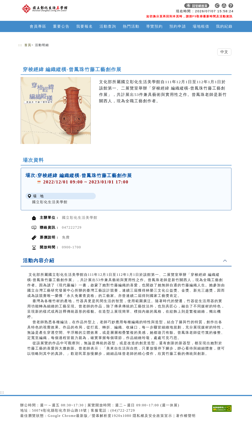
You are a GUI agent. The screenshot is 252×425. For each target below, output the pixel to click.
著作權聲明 (186, 416)
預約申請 (177, 26)
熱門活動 (131, 26)
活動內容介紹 (38, 260)
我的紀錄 (224, 26)
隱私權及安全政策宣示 (152, 416)
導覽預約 (154, 26)
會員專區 (38, 26)
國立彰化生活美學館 (50, 202)
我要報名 (84, 26)
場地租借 (201, 26)
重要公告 (61, 26)
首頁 (27, 45)
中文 (224, 52)
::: (20, 45)
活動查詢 (108, 26)
